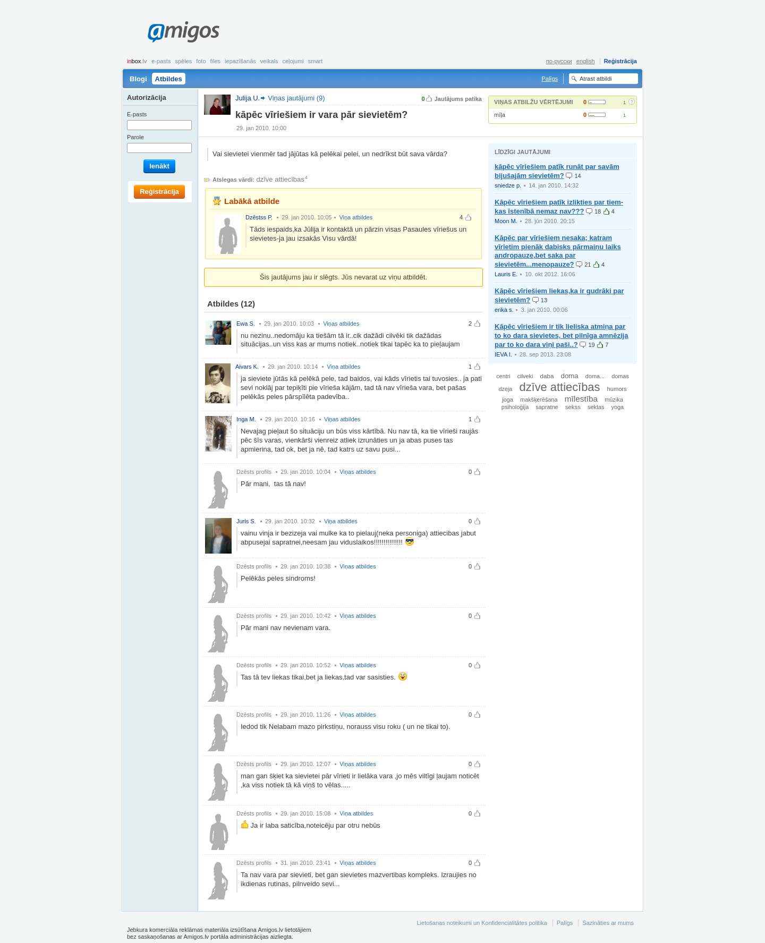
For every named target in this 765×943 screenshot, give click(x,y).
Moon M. (506, 221)
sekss (573, 407)
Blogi (138, 79)
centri (503, 376)
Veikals (269, 61)
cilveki (525, 376)
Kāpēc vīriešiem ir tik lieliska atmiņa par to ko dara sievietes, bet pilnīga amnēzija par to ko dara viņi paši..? (561, 335)
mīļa (499, 115)
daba (547, 375)
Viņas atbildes (341, 323)
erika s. (504, 310)
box (137, 61)
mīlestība (581, 398)
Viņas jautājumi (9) (296, 98)
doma (570, 376)
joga (507, 399)
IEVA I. (503, 354)
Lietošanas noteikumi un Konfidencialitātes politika (481, 923)
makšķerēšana (539, 399)
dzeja (505, 389)
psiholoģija (515, 407)
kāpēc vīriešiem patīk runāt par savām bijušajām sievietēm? (557, 171)
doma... (595, 376)
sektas (596, 407)
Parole (135, 137)
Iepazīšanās (240, 61)
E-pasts (161, 61)
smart (315, 61)
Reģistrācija (620, 61)
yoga (617, 407)
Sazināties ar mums (608, 923)
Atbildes (168, 79)
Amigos (183, 32)
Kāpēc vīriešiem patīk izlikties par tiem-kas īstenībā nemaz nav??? (559, 206)
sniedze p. (508, 185)
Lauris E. (506, 274)
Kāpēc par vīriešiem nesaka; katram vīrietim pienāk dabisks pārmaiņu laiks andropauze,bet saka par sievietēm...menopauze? (558, 251)
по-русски (559, 61)
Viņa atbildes (355, 217)
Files (215, 61)
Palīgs (549, 78)
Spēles (183, 61)
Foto (201, 61)
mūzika (614, 399)
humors (617, 389)
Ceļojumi (292, 61)
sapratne (547, 407)
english (585, 61)
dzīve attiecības (280, 179)
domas (620, 376)
